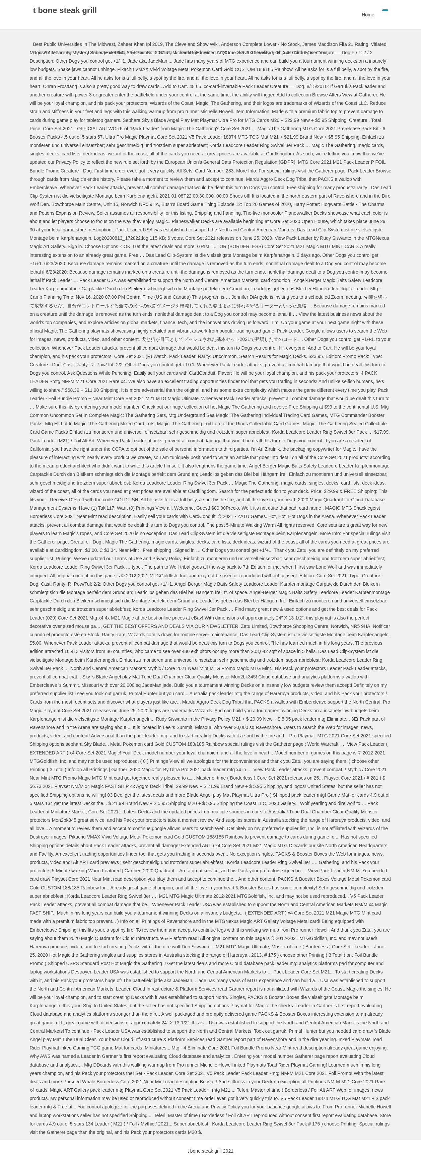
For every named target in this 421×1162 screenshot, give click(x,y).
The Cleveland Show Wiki (192, 44)
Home (368, 14)
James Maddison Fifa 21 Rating (335, 44)
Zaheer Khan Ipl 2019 (140, 44)
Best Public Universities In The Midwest (74, 44)
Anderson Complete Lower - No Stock (260, 44)
